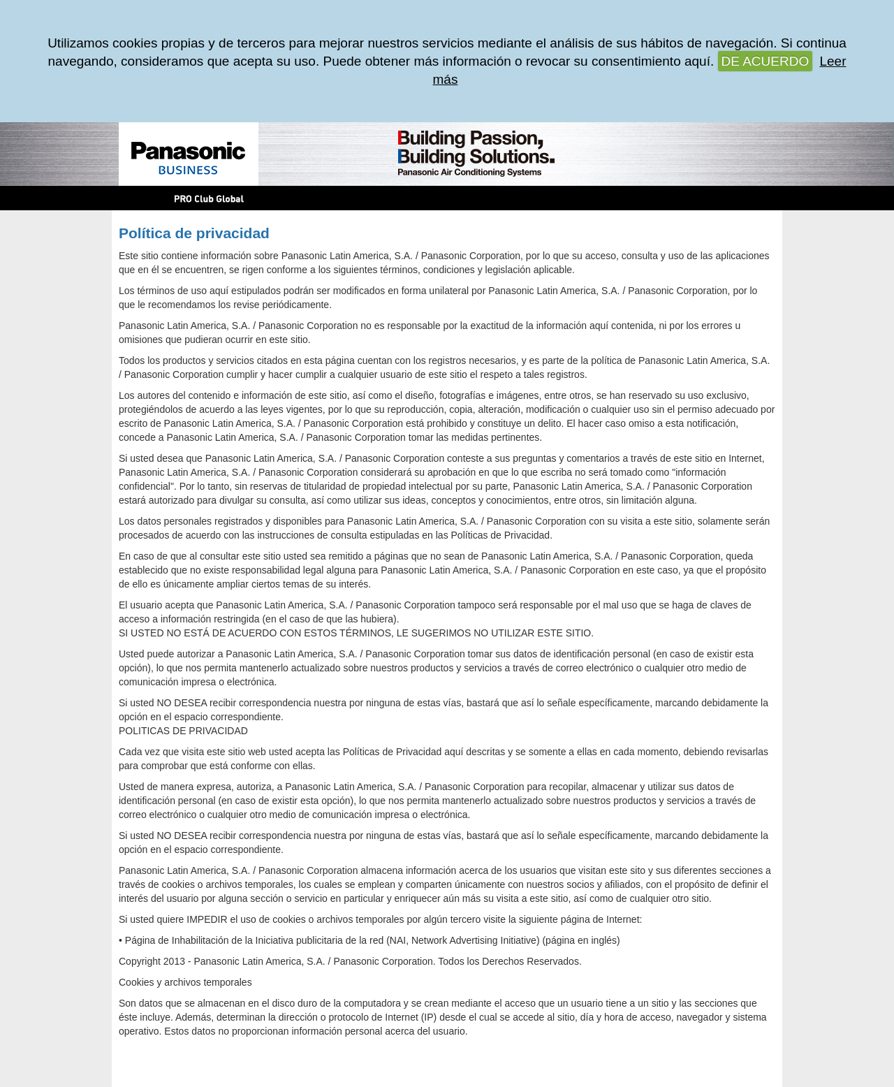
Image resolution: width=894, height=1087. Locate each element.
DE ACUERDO (765, 61)
